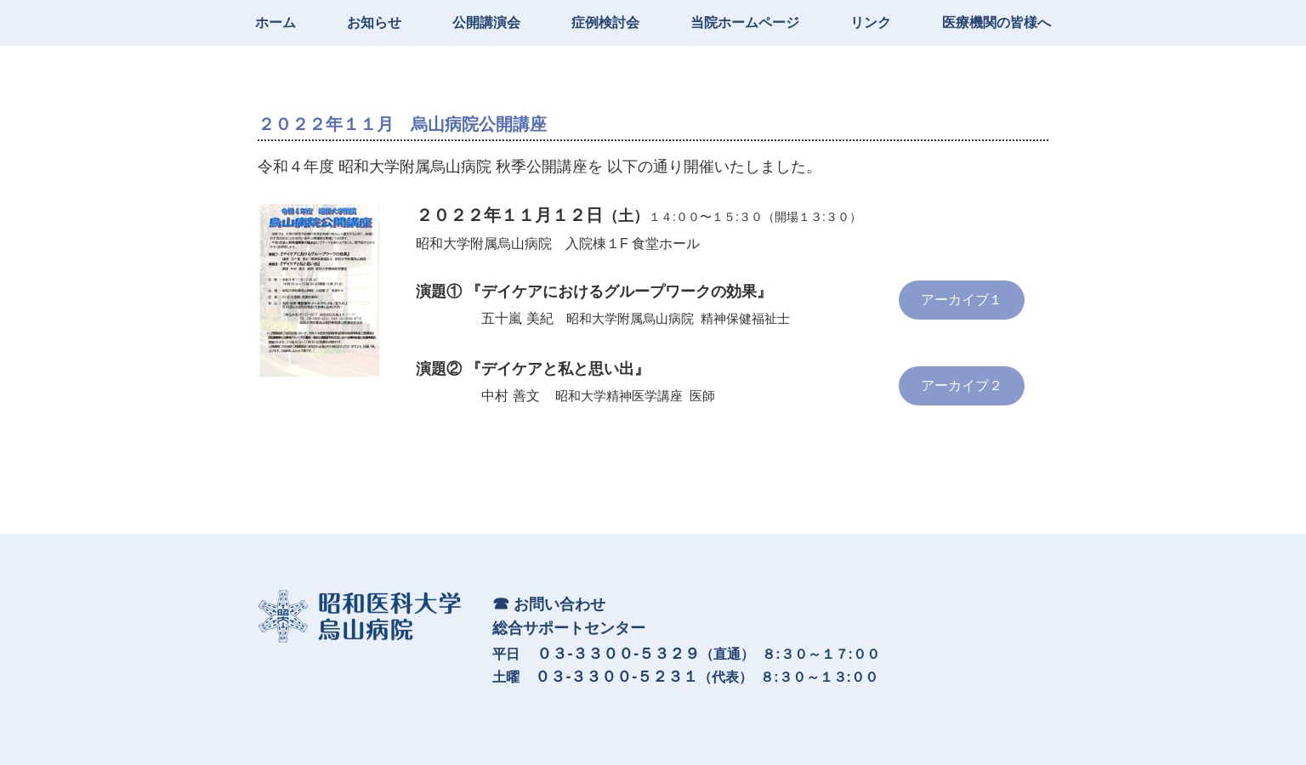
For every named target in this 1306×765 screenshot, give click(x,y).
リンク (870, 22)
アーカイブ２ (961, 385)
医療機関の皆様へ (996, 22)
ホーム (275, 22)
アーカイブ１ (961, 299)
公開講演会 (486, 22)
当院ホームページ (744, 22)
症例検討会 (605, 22)
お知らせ (374, 22)
